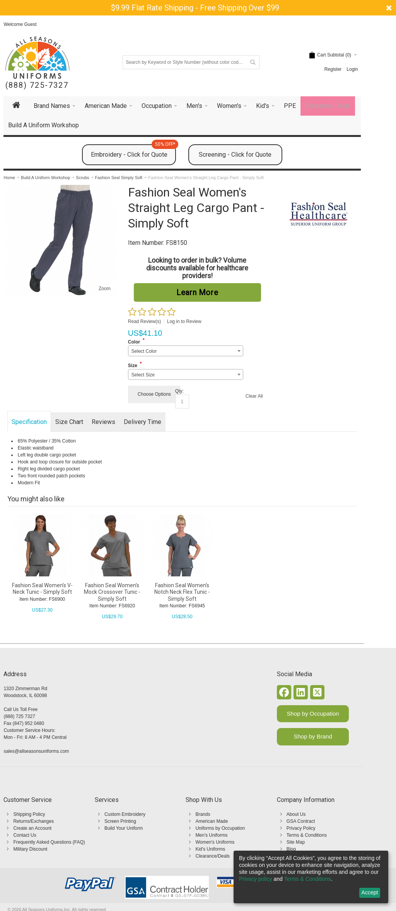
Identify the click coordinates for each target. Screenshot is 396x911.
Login (352, 69)
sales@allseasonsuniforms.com (36, 751)
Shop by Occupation (313, 713)
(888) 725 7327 (19, 716)
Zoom (105, 288)
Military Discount (30, 849)
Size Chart (69, 422)
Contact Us (24, 835)
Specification (29, 422)
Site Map (296, 842)
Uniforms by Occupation (220, 828)
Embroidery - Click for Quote (133, 151)
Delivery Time (142, 422)
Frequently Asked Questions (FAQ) (49, 842)
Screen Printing (120, 821)
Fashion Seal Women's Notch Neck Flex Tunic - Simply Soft (182, 592)
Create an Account (32, 828)
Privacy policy (255, 879)
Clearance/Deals (212, 856)
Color (134, 342)
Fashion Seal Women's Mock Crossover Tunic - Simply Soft (112, 592)
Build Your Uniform (123, 828)
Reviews (103, 422)
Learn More (197, 292)
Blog (291, 849)
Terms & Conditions (307, 835)
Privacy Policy (301, 828)
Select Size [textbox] (143, 375)
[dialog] (311, 877)
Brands (202, 814)
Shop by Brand (313, 736)
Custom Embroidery (124, 814)
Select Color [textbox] (144, 351)
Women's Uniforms (214, 842)
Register (333, 69)
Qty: (179, 391)
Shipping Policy (29, 814)
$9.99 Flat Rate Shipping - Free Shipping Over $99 (195, 7)
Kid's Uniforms (210, 849)
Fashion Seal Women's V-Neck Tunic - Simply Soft (42, 588)
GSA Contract (301, 821)
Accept (370, 892)
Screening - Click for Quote (235, 154)
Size (132, 365)
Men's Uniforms (211, 835)
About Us (296, 814)
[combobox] (185, 350)
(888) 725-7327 (36, 85)
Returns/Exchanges (33, 821)
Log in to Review (184, 321)
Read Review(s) (144, 321)
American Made (211, 821)
